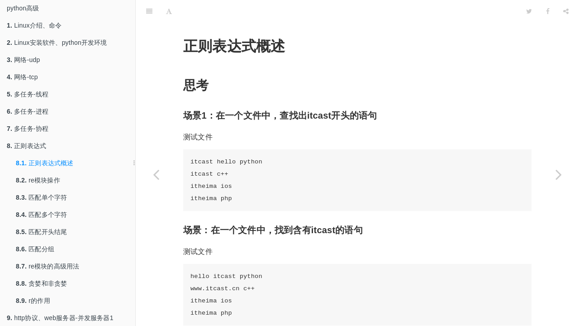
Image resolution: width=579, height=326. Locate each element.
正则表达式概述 (45, 163)
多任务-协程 (27, 128)
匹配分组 (35, 249)
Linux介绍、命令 (34, 25)
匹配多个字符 (41, 214)
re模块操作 (38, 180)
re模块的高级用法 (48, 266)
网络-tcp (22, 77)
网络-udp (23, 59)
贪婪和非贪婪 (41, 283)
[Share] (565, 11)
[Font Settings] (169, 11)
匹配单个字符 (41, 197)
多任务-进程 (27, 111)
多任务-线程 (27, 94)
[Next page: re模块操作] (558, 174)
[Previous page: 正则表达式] (156, 174)
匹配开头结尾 (41, 231)
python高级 (23, 8)
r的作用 (33, 300)
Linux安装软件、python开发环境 (57, 42)
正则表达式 (26, 145)
